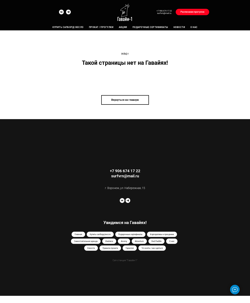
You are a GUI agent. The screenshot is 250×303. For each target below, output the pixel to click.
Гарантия (130, 248)
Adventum (139, 241)
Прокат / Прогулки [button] (101, 27)
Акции (123, 27)
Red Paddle (156, 241)
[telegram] (68, 13)
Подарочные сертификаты (150, 27)
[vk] (61, 13)
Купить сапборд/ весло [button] (68, 27)
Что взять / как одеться (152, 248)
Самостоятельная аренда (86, 241)
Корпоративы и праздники (162, 234)
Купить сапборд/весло (100, 234)
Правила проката (110, 248)
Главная (78, 234)
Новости (179, 27)
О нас (194, 27)
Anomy (124, 241)
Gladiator (109, 241)
